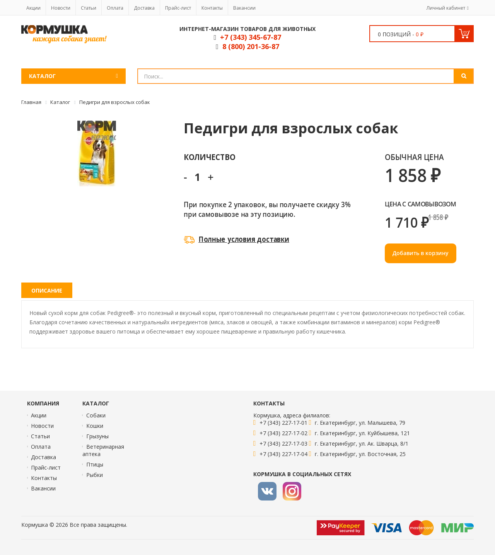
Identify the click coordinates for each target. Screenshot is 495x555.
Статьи (88, 8)
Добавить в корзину (421, 253)
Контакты (212, 8)
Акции (33, 8)
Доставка (144, 8)
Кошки (94, 425)
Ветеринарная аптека (103, 450)
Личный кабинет (446, 8)
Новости (60, 8)
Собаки (96, 415)
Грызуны (97, 436)
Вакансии (244, 8)
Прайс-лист (178, 8)
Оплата (115, 8)
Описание (46, 290)
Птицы (94, 464)
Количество (209, 156)
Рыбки (94, 474)
